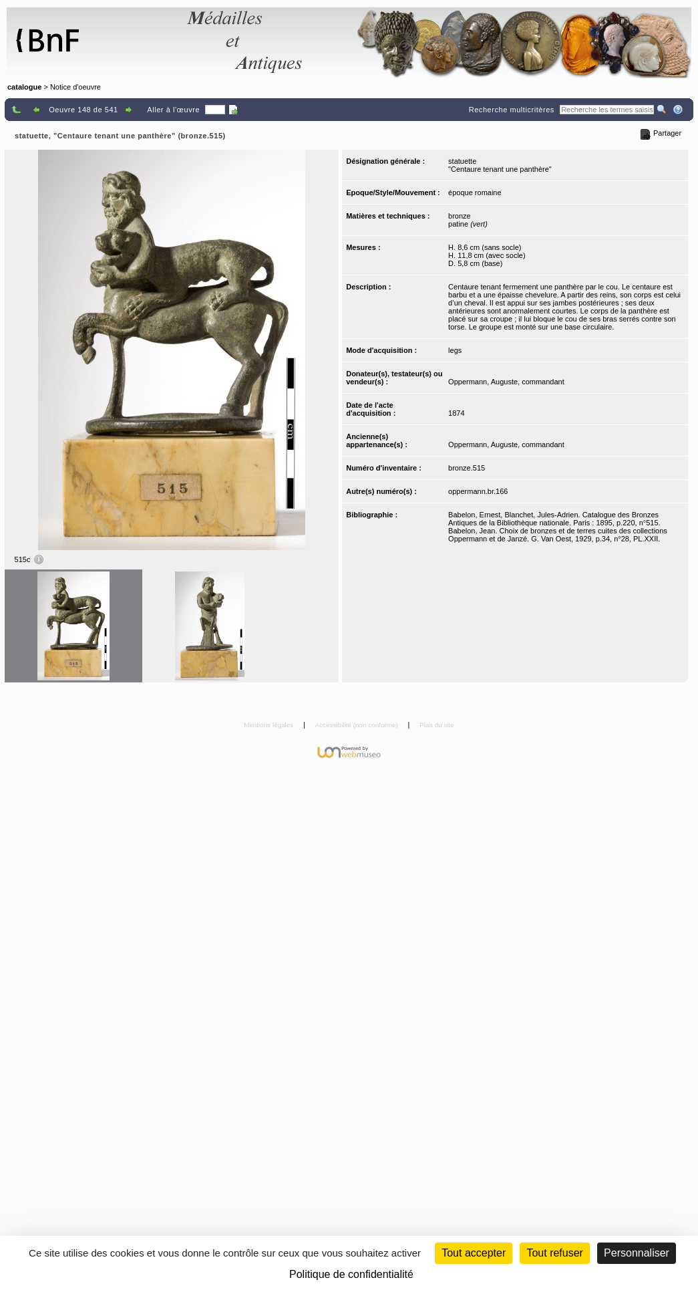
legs (455, 350)
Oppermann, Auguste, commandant (506, 382)
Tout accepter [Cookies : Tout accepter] (474, 1253)
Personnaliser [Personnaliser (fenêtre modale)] (636, 1253)
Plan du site (436, 725)
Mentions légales (269, 725)
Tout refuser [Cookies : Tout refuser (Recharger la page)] (554, 1253)
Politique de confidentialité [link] (351, 1274)
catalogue (24, 87)
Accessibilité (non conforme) (357, 725)
